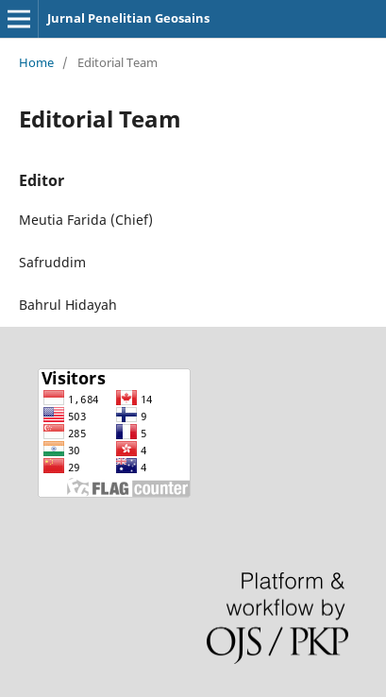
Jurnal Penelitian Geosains (128, 17)
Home (36, 62)
